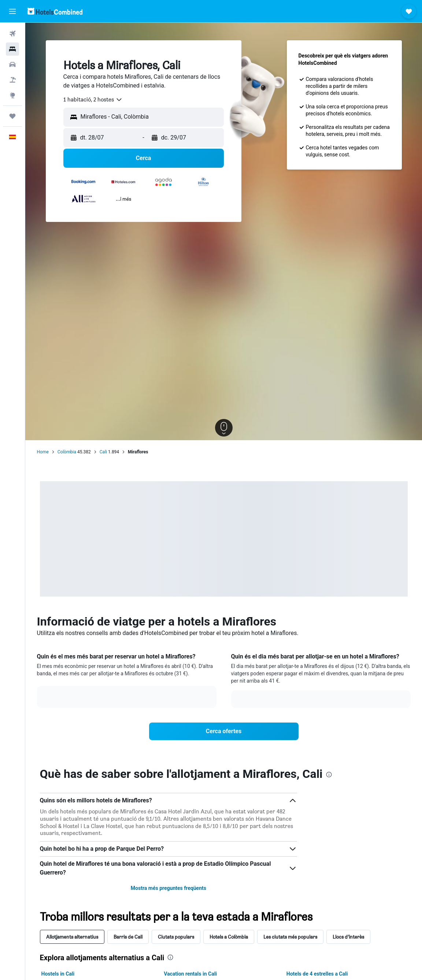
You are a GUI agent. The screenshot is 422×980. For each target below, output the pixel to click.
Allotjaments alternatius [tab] (72, 936)
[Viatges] (12, 116)
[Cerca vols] (12, 33)
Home (43, 451)
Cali (103, 451)
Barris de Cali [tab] (128, 936)
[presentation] (329, 774)
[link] (224, 731)
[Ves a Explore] (12, 95)
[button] (12, 11)
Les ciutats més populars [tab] (290, 936)
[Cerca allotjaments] (12, 49)
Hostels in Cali (58, 974)
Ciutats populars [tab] (176, 936)
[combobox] (93, 99)
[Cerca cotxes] (12, 64)
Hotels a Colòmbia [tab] (229, 936)
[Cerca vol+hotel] (12, 80)
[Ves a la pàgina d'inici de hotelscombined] (55, 11)
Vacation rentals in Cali (190, 974)
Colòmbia (67, 451)
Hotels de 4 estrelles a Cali (317, 974)
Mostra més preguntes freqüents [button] (168, 888)
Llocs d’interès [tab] (348, 936)
